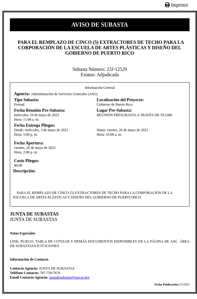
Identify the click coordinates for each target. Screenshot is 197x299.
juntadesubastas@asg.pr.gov (69, 277)
